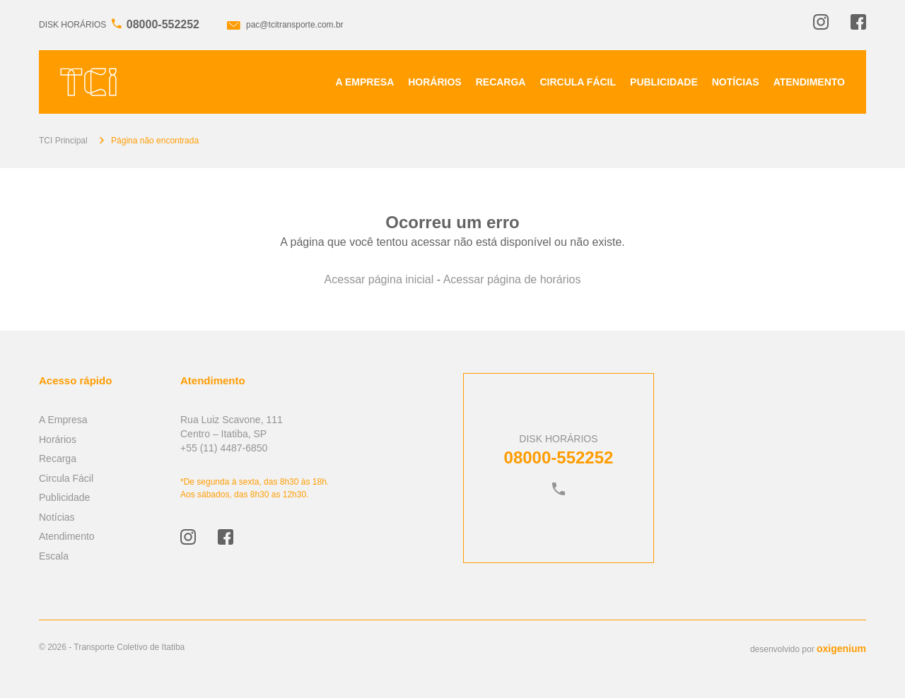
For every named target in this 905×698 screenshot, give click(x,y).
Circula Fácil (577, 82)
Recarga (501, 82)
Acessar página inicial (379, 279)
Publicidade (664, 82)
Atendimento (809, 82)
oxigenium (841, 648)
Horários (434, 82)
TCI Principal (63, 141)
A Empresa (365, 82)
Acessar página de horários (512, 279)
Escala (54, 556)
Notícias (735, 82)
